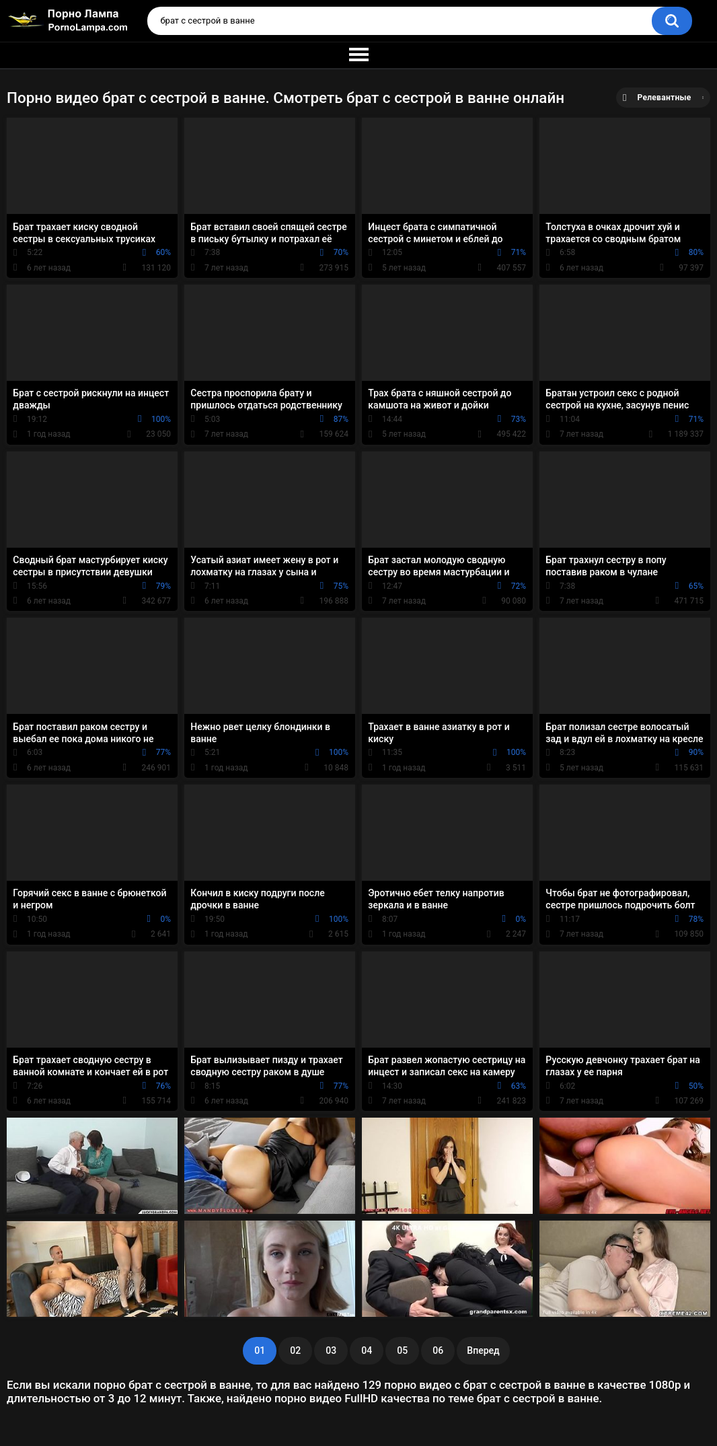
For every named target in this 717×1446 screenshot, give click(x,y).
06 (437, 1350)
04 (366, 1350)
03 (331, 1350)
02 (295, 1350)
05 (402, 1350)
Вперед (483, 1350)
